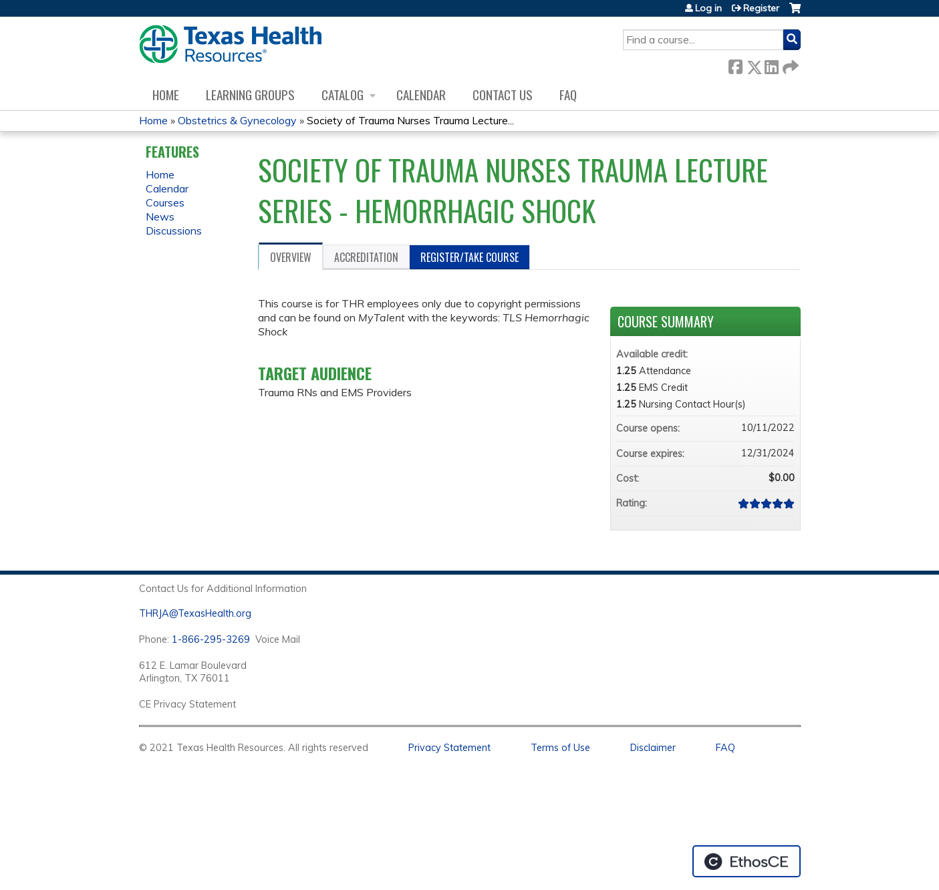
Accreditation (366, 257)
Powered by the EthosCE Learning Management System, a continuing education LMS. (746, 861)
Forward (789, 64)
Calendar (421, 94)
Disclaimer (653, 748)
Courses (165, 202)
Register (761, 8)
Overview (290, 257)
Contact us (503, 94)
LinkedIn (771, 64)
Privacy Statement (449, 748)
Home (165, 94)
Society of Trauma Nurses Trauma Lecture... (410, 120)
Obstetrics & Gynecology (237, 120)
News (160, 216)
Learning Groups (250, 94)
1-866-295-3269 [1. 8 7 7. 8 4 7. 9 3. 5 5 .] (211, 639)
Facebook (735, 64)
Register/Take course (469, 257)
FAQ (568, 94)
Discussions (174, 230)
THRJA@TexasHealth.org (195, 613)
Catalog (342, 94)
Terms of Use (560, 748)
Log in (708, 8)
